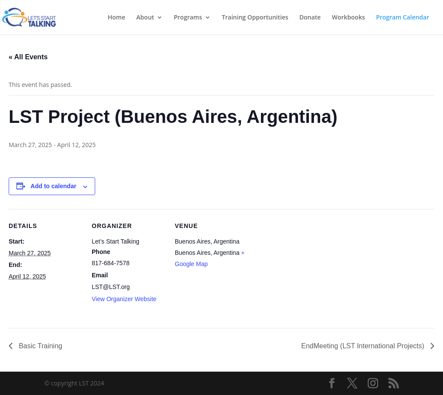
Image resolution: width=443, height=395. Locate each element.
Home (116, 17)
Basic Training (39, 346)
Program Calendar (402, 17)
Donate (310, 17)
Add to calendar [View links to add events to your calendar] (54, 186)
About (145, 17)
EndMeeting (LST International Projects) (363, 346)
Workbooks (348, 17)
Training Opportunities (255, 17)
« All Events (28, 57)
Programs (188, 17)
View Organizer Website (124, 298)
